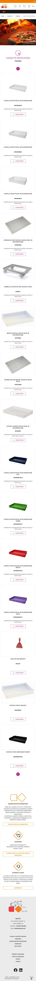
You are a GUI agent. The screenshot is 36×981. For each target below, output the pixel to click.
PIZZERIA (18, 16)
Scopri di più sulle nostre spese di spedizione (18, 854)
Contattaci (18, 888)
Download (18, 944)
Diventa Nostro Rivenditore (18, 824)
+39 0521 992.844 (21, 926)
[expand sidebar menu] (4, 12)
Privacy (18, 959)
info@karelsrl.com (20, 928)
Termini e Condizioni (18, 954)
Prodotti (9, 16)
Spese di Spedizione (18, 956)
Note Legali (18, 946)
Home (2, 16)
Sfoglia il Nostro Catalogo (18, 936)
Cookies (18, 961)
